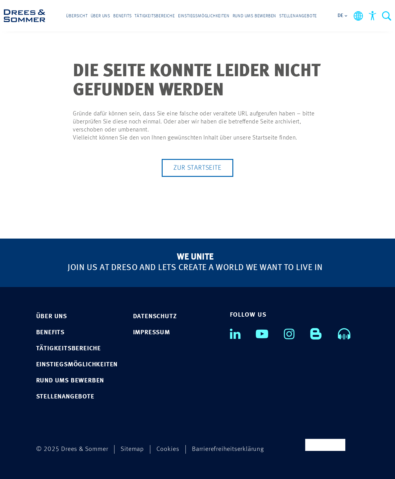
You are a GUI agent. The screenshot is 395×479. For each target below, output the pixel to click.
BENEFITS (50, 332)
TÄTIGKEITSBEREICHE (68, 348)
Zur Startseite (197, 168)
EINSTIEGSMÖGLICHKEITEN (77, 364)
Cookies (167, 449)
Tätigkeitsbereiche (155, 16)
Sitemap (132, 449)
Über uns (100, 16)
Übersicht (76, 16)
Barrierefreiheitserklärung (228, 449)
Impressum (151, 332)
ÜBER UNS (51, 316)
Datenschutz (155, 316)
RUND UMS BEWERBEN (70, 380)
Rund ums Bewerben (254, 16)
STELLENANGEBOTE (65, 397)
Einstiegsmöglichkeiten (204, 16)
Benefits (122, 16)
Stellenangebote (298, 16)
